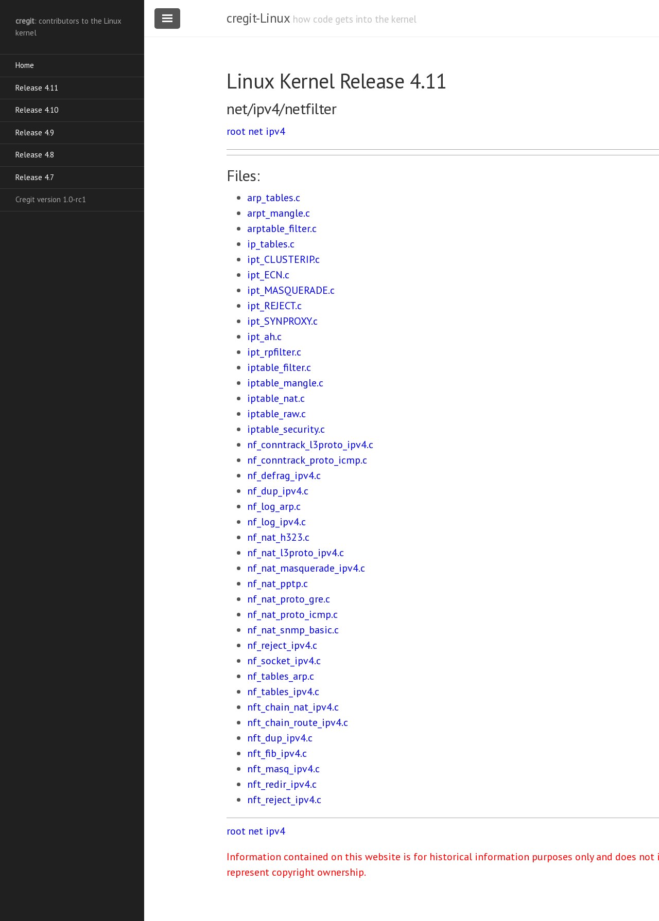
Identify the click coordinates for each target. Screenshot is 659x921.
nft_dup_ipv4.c (280, 738)
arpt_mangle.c (278, 213)
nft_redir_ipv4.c (282, 784)
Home (24, 65)
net (255, 131)
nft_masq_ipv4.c (283, 768)
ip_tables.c (270, 244)
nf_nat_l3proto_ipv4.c (295, 552)
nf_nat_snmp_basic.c (293, 629)
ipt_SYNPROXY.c (282, 321)
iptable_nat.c (276, 398)
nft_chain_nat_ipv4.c (293, 707)
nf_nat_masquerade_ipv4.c (306, 568)
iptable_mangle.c (285, 382)
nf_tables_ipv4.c (283, 691)
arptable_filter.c (282, 228)
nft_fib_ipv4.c (277, 753)
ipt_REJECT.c (274, 305)
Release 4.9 (34, 132)
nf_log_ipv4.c (276, 521)
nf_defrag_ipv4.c (284, 475)
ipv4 (275, 131)
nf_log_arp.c (274, 506)
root (236, 131)
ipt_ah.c (264, 336)
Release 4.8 (34, 155)
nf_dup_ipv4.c (277, 491)
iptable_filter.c (279, 367)
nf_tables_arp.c (280, 676)
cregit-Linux (258, 18)
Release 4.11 (36, 88)
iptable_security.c (286, 429)
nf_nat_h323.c (278, 537)
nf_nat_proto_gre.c (288, 599)
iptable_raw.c (276, 413)
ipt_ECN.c (268, 274)
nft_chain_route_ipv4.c (297, 722)
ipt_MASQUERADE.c (291, 290)
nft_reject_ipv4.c (284, 799)
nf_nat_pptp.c (277, 583)
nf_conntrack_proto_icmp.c (307, 460)
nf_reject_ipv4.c (282, 645)
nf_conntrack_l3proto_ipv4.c (310, 444)
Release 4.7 (34, 177)
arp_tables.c (273, 197)
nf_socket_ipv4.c (284, 660)
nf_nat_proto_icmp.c (292, 614)
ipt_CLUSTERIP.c (283, 259)
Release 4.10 (36, 110)
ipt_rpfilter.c (274, 352)
